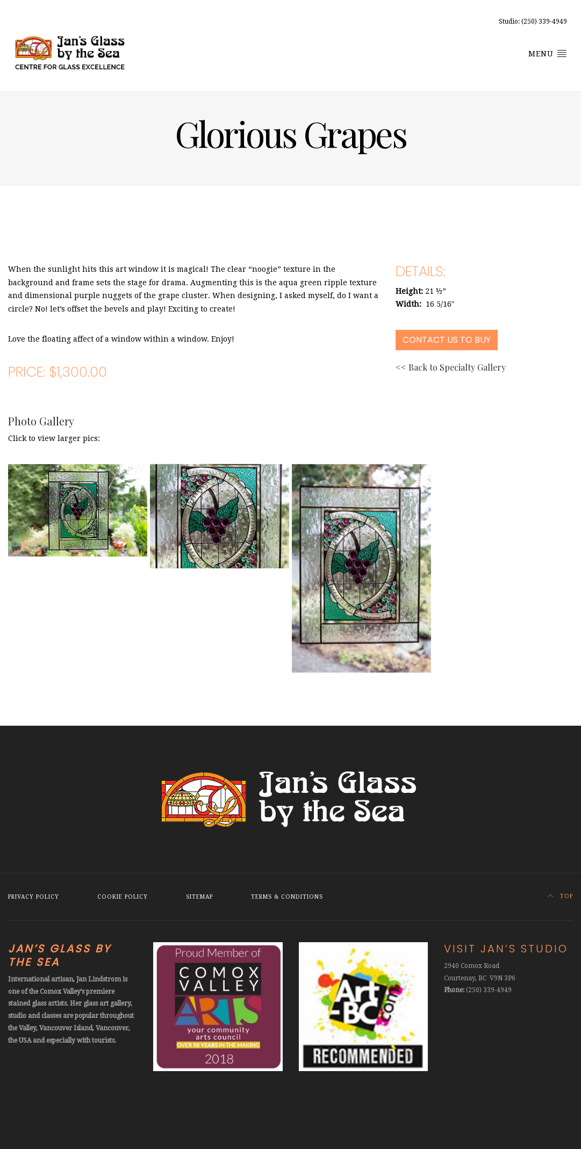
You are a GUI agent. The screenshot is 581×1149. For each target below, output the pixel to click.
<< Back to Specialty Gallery (451, 367)
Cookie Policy (122, 896)
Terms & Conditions (287, 896)
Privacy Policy (33, 896)
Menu (547, 53)
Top (560, 896)
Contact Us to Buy (447, 340)
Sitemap (199, 896)
